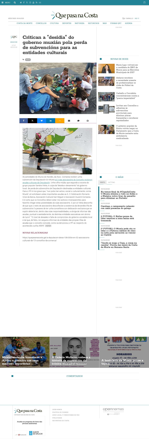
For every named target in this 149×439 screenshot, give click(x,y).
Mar (105, 23)
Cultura (54, 23)
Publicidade (57, 418)
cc (40, 3)
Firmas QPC (115, 23)
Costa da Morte (24, 23)
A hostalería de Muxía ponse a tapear (122, 362)
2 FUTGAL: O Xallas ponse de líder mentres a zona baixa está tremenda (117, 218)
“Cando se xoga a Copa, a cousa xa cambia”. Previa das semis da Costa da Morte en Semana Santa (119, 245)
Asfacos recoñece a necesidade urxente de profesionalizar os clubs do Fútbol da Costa (126, 83)
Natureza (79, 23)
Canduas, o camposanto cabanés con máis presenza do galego (117, 207)
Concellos (41, 23)
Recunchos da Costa (60, 420)
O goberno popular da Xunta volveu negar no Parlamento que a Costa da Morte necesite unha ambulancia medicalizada (127, 132)
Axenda (128, 23)
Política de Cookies (60, 412)
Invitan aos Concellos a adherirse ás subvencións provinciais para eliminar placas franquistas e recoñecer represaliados (127, 113)
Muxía (28, 59)
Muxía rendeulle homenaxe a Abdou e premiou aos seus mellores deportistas (22, 360)
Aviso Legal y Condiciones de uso (65, 415)
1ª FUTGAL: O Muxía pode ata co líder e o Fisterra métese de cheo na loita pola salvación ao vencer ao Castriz (118, 231)
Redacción (13, 42)
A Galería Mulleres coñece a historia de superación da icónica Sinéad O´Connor (71, 360)
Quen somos (57, 409)
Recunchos (93, 23)
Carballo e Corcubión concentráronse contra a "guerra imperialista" (127, 96)
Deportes (66, 23)
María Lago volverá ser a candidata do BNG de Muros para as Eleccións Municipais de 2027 (127, 69)
